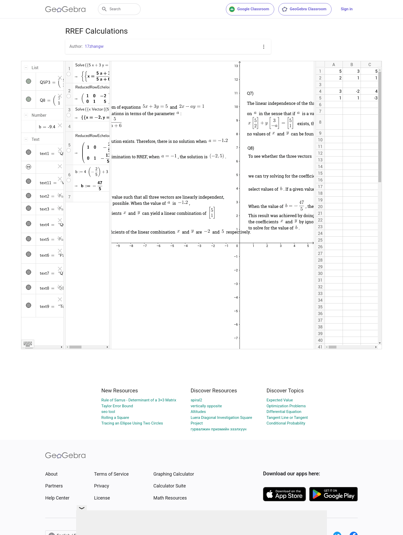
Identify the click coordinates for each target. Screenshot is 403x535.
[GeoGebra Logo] (65, 9)
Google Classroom (249, 9)
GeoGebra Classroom (303, 9)
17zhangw (94, 46)
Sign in (347, 9)
